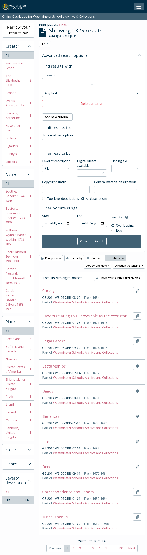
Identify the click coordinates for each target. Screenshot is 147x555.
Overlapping (125, 225)
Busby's (18, 155)
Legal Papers (53, 341)
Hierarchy (74, 258)
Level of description (16, 480)
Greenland (18, 339)
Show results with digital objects (118, 278)
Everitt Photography (18, 103)
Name (11, 174)
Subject (12, 449)
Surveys (49, 291)
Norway (18, 360)
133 (120, 548)
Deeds (47, 391)
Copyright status (54, 182)
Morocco (18, 421)
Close (63, 25)
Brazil (18, 405)
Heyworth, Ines (18, 128)
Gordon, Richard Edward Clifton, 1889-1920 (18, 300)
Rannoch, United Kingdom (18, 432)
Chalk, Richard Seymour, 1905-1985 (18, 256)
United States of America (18, 369)
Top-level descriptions (63, 198)
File (18, 501)
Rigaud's (18, 147)
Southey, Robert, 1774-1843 (18, 196)
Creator (12, 46)
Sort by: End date (97, 265)
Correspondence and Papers (68, 492)
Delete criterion (92, 103)
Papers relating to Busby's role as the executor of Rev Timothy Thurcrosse (86, 316)
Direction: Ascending (128, 265)
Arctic (18, 397)
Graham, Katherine (18, 115)
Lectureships (54, 366)
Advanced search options (65, 55)
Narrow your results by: (18, 30)
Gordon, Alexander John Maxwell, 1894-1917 (18, 276)
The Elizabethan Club (18, 80)
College (18, 139)
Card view (95, 258)
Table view (115, 258)
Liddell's (18, 162)
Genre (11, 464)
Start (45, 216)
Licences (49, 441)
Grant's (18, 94)
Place (10, 321)
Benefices (51, 416)
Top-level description (57, 135)
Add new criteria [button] (56, 117)
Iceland (18, 413)
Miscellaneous (55, 517)
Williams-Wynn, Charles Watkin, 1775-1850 (18, 237)
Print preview (51, 258)
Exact (119, 230)
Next (131, 548)
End (79, 216)
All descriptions (97, 198)
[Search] (91, 75)
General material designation (115, 182)
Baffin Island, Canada (18, 349)
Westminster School (18, 65)
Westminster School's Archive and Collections (85, 302)
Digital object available (86, 163)
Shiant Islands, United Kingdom (18, 384)
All (7, 55)
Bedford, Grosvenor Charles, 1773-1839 (18, 215)
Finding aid (119, 161)
